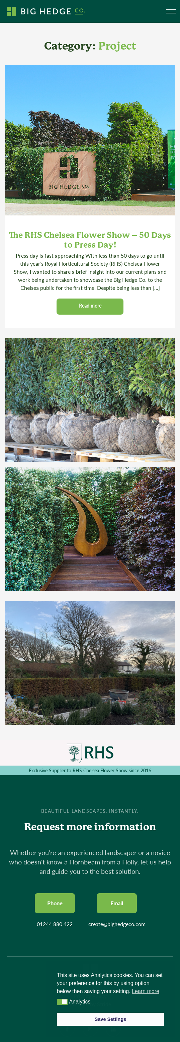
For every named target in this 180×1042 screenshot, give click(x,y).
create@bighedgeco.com (117, 924)
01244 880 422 (55, 924)
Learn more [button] (145, 991)
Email (116, 903)
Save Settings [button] (110, 1019)
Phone (54, 903)
